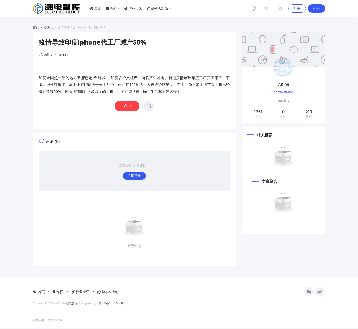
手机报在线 (54, 321)
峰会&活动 (157, 8)
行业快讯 (133, 8)
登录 (316, 8)
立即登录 (134, 176)
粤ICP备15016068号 (112, 304)
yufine (45, 54)
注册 (297, 8)
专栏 (111, 8)
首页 (95, 8)
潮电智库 (72, 304)
